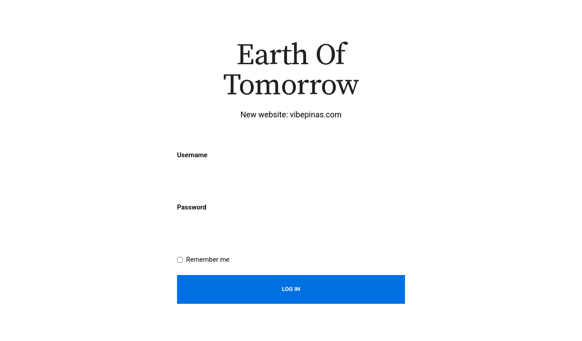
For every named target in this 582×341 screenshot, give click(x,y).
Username (192, 155)
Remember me (208, 260)
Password (191, 207)
